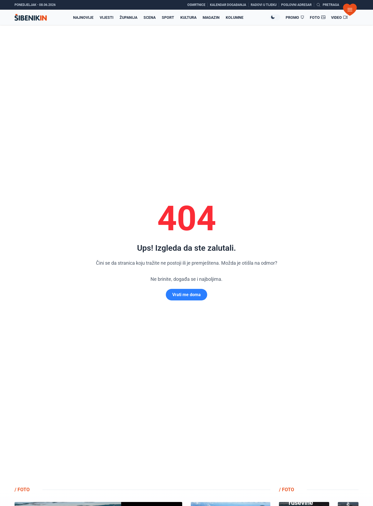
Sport (168, 17)
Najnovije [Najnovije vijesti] (83, 17)
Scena (150, 17)
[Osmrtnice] (197, 5)
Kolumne (234, 17)
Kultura (188, 17)
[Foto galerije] (318, 17)
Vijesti (106, 17)
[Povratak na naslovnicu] (31, 17)
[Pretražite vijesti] (327, 5)
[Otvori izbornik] (349, 9)
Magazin (211, 17)
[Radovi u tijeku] (265, 5)
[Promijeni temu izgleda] (275, 17)
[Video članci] (339, 17)
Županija (128, 17)
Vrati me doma (186, 294)
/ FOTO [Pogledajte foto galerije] (22, 489)
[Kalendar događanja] (229, 5)
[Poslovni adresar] (297, 5)
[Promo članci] (295, 17)
